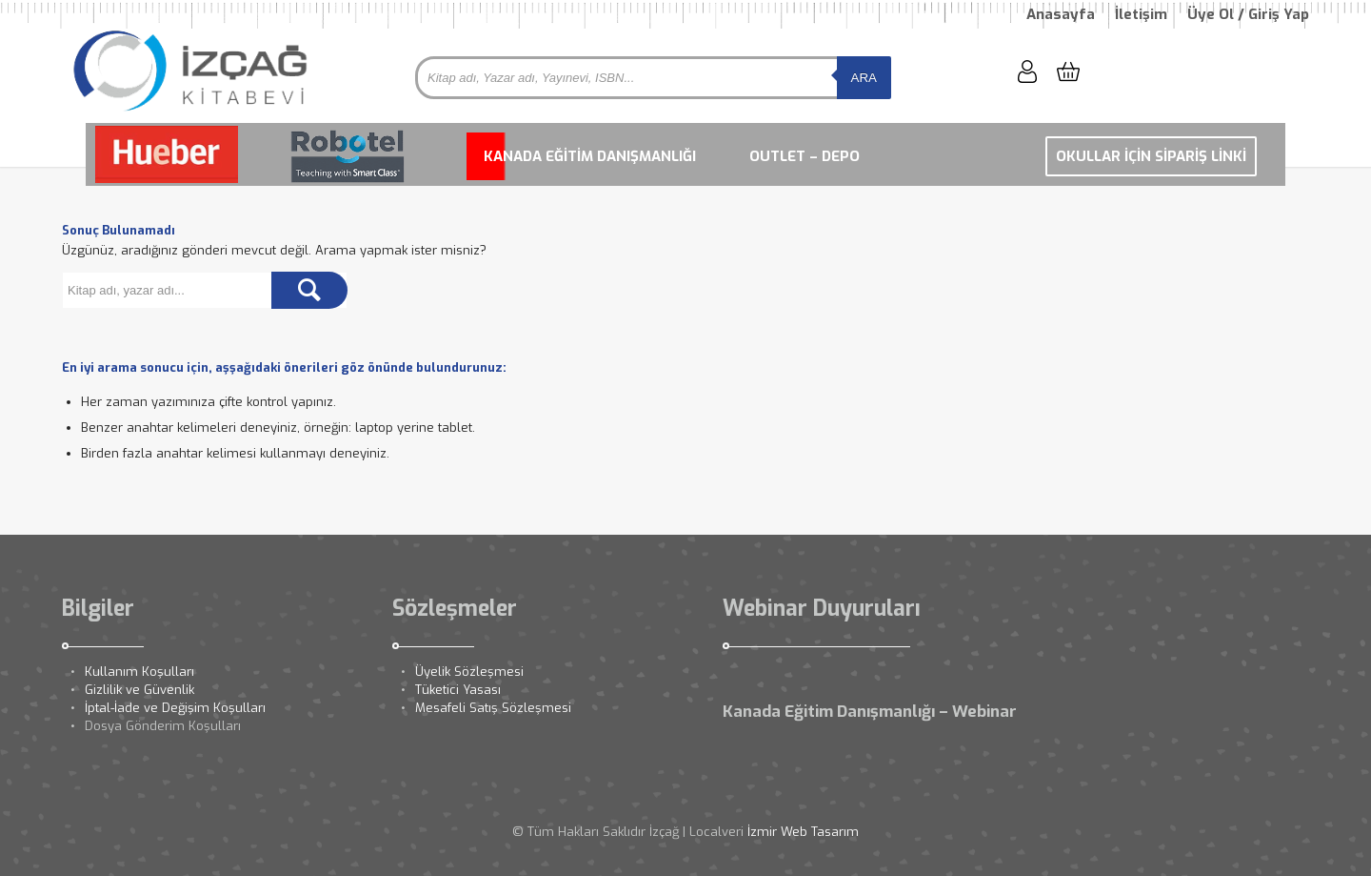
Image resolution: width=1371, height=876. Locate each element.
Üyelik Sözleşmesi (469, 671)
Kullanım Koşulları (139, 671)
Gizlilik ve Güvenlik (139, 690)
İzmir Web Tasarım (803, 832)
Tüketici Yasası (458, 690)
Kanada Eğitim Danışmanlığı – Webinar (870, 712)
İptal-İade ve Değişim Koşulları (175, 708)
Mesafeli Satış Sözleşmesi (493, 708)
